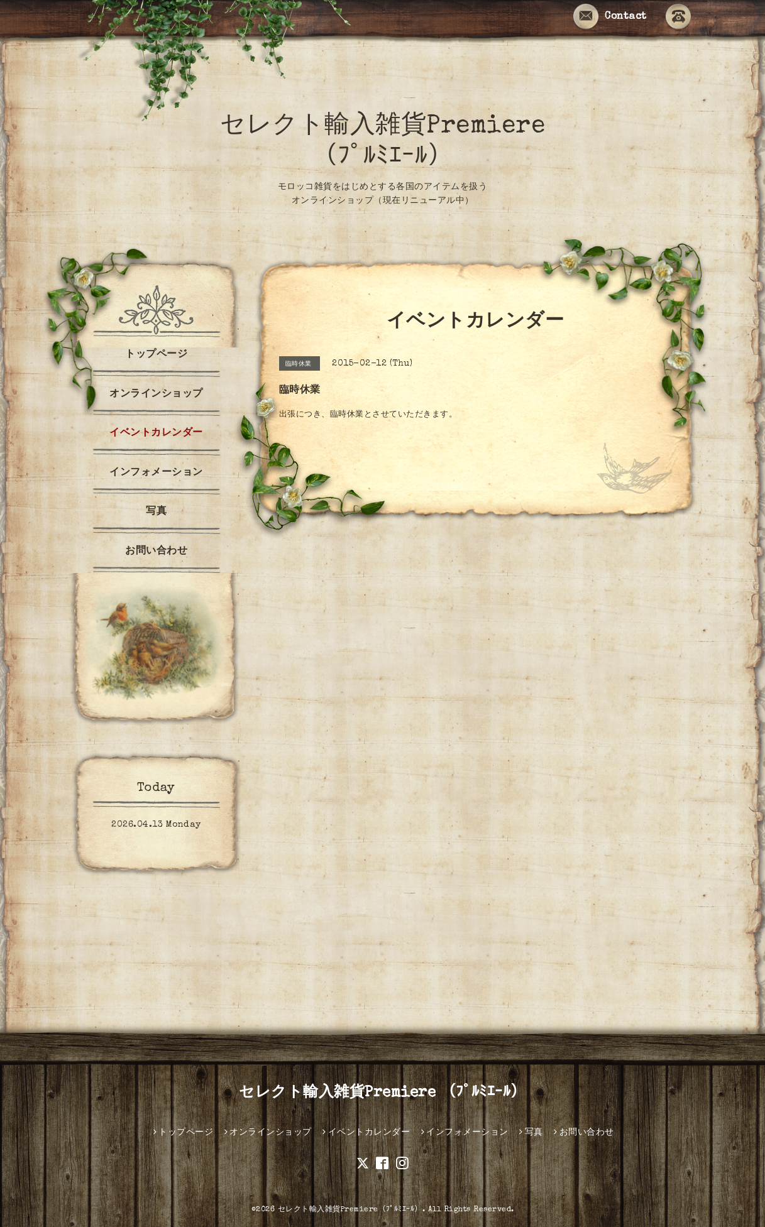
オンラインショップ (156, 395)
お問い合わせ (156, 552)
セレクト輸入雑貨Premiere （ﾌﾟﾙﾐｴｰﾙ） (382, 1093)
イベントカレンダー (156, 433)
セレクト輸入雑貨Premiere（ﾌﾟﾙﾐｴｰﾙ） (350, 1210)
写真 (156, 512)
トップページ (156, 355)
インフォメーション (156, 473)
